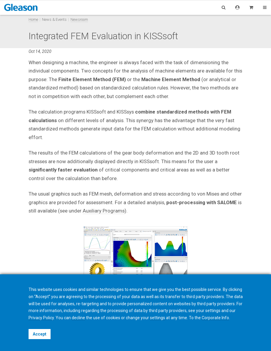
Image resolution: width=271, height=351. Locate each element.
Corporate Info (215, 317)
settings (157, 317)
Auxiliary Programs (104, 211)
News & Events (54, 19)
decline (78, 317)
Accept (39, 334)
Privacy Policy (41, 317)
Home (33, 19)
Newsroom (79, 19)
